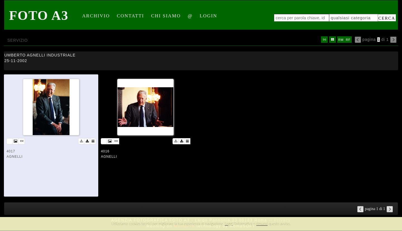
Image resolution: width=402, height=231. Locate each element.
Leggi (229, 223)
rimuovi (262, 223)
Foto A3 (38, 15)
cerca (387, 18)
